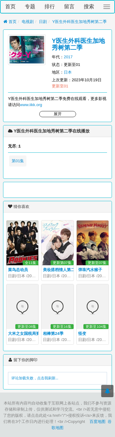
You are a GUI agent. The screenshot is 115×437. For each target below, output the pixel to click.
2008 (31, 276)
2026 (66, 276)
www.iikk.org (31, 104)
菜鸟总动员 (18, 269)
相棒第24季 (53, 333)
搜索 (89, 7)
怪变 (82, 333)
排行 (49, 7)
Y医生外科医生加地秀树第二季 (79, 21)
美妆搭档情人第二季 (61, 269)
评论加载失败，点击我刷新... (34, 378)
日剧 (43, 21)
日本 (68, 72)
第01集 (18, 161)
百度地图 (97, 421)
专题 (30, 7)
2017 (68, 57)
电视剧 (28, 21)
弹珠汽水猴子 (90, 269)
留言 (69, 7)
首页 (10, 7)
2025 (66, 339)
